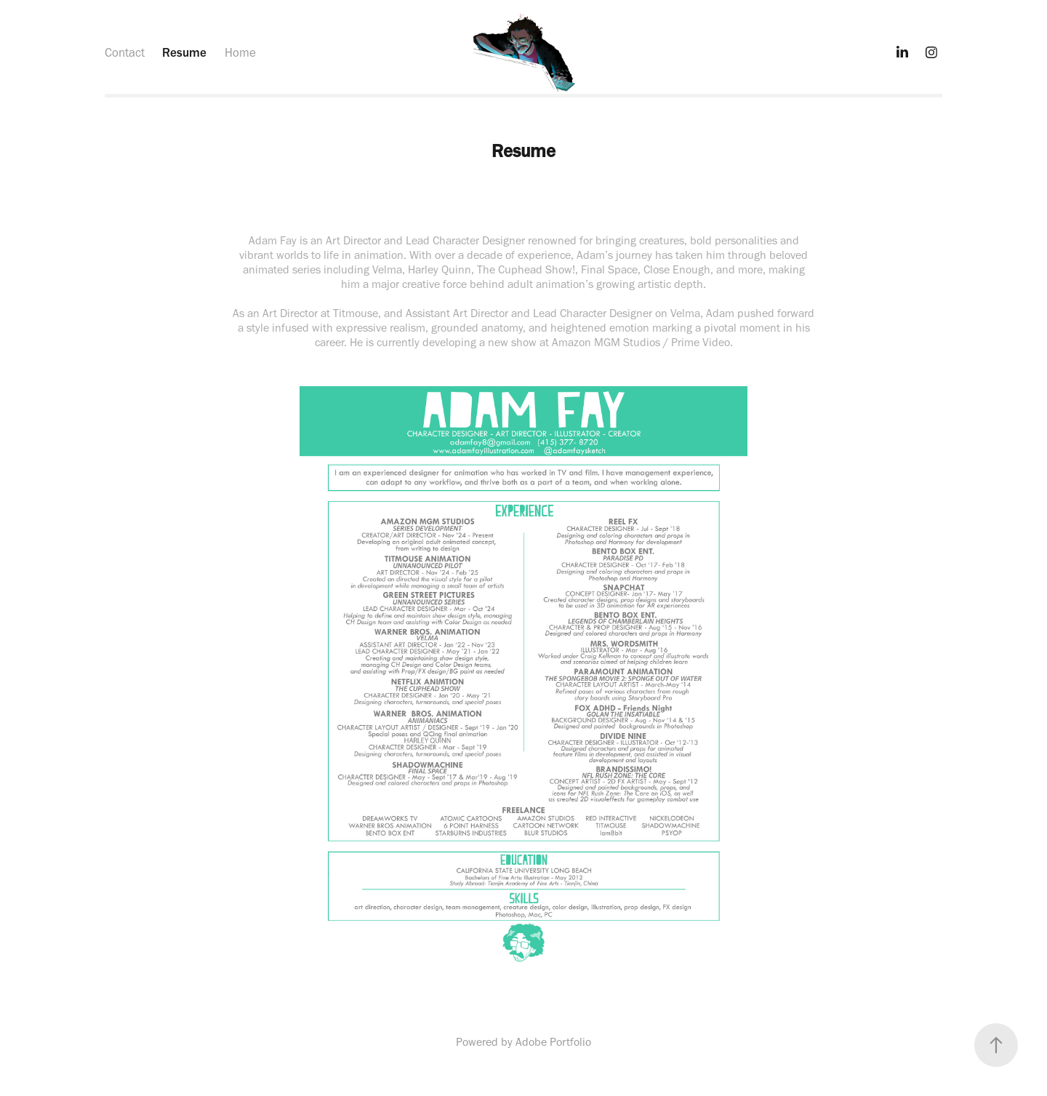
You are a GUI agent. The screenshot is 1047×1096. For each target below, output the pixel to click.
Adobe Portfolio (553, 1042)
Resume (184, 52)
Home (240, 52)
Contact (125, 52)
